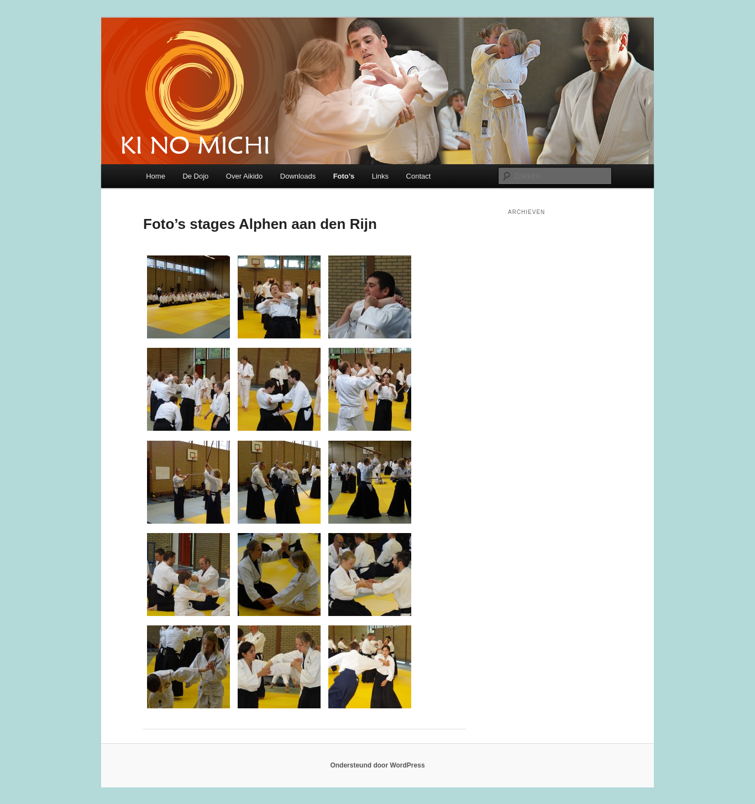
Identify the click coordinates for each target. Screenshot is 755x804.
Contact (418, 176)
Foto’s (344, 176)
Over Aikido (244, 176)
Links (380, 176)
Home (155, 176)
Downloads (298, 176)
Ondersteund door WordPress (377, 765)
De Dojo (195, 176)
